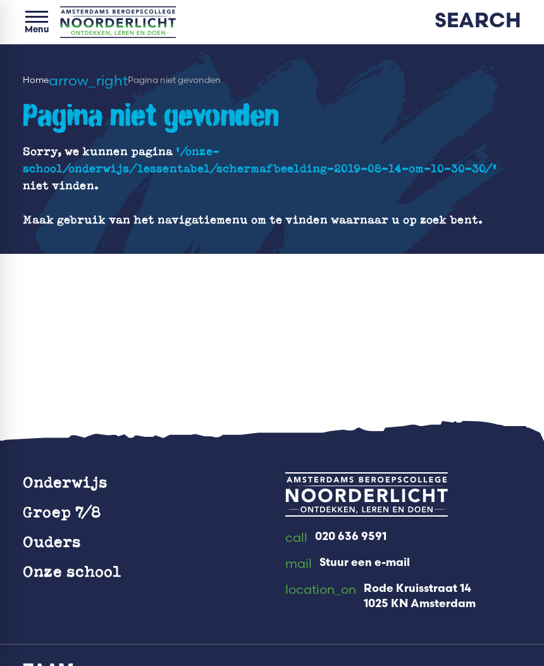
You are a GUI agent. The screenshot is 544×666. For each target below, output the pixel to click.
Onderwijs (65, 481)
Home (36, 79)
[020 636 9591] (335, 538)
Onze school (72, 571)
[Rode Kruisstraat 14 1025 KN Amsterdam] (380, 597)
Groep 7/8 (62, 511)
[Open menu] (37, 22)
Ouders (52, 541)
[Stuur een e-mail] (347, 564)
